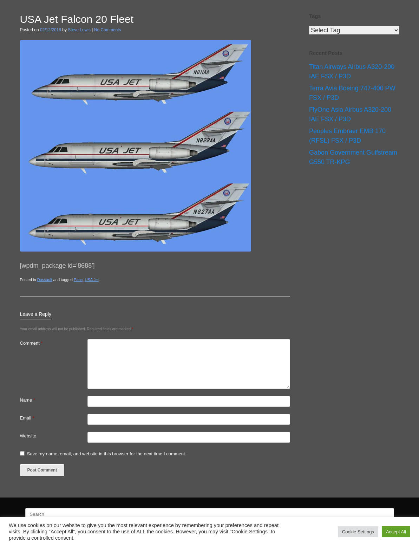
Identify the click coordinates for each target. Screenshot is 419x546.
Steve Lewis (79, 29)
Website (28, 435)
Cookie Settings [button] (358, 531)
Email (27, 418)
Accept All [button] (396, 531)
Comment (31, 343)
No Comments (107, 29)
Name (27, 400)
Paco (78, 280)
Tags (315, 16)
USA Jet (92, 280)
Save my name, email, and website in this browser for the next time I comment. (106, 453)
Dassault (44, 280)
